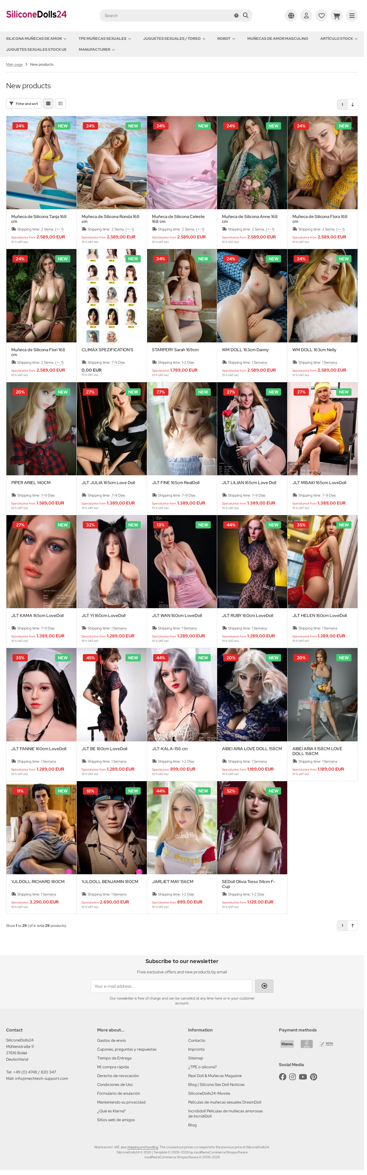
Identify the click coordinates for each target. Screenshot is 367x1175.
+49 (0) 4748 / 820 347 (34, 1072)
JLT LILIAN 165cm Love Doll (249, 482)
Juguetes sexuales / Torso (174, 39)
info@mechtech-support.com (41, 1078)
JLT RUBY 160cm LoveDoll (247, 615)
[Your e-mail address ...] (171, 986)
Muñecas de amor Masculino (277, 38)
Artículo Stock (339, 39)
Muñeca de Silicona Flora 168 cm (320, 219)
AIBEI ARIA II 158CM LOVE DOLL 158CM (317, 751)
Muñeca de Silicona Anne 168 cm (250, 219)
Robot (226, 39)
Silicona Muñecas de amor (36, 39)
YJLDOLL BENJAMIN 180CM (110, 881)
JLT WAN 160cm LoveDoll (177, 615)
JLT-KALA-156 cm (170, 748)
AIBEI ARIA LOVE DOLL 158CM (252, 748)
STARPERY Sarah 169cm (175, 349)
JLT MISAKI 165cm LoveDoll (319, 482)
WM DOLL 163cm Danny (245, 349)
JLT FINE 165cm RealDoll (175, 482)
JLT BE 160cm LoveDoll (104, 748)
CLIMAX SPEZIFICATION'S (107, 349)
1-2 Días (188, 362)
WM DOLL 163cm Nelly (314, 349)
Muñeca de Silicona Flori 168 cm (38, 352)
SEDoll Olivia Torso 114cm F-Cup (248, 884)
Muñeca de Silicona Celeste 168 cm (178, 219)
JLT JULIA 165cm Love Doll (108, 482)
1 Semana (259, 362)
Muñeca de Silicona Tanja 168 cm (39, 219)
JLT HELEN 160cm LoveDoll (319, 615)
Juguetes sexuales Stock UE (36, 49)
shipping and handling (142, 1147)
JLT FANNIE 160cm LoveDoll (38, 748)
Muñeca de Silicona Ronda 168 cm (110, 219)
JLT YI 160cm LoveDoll (103, 615)
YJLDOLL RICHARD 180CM (38, 881)
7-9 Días (118, 362)
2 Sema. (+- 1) (52, 229)
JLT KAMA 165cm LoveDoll (37, 615)
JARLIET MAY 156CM (172, 881)
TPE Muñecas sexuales (105, 39)
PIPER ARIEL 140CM (31, 482)
